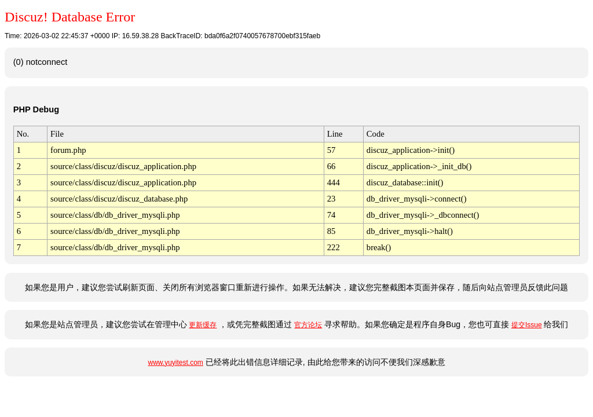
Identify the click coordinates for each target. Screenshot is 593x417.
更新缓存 (203, 325)
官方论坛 (308, 325)
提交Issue (526, 325)
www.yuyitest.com (175, 363)
